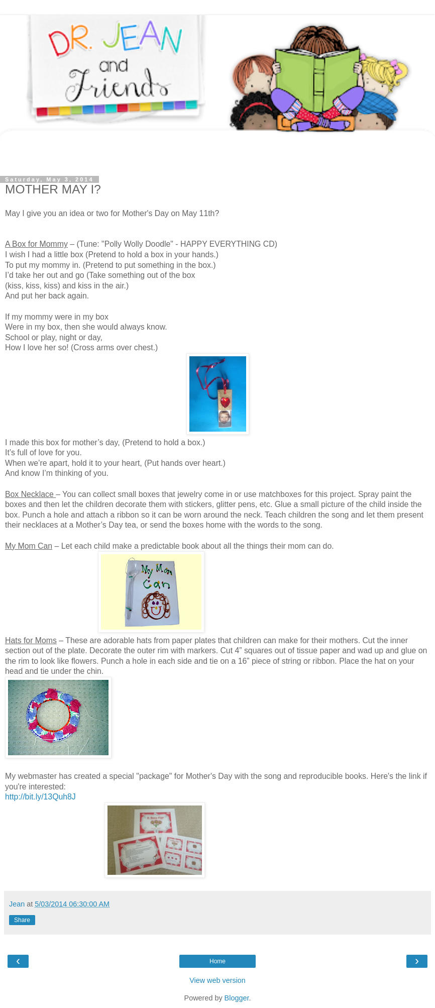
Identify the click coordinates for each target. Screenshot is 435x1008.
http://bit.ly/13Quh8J (40, 796)
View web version (217, 980)
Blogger (237, 998)
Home (217, 961)
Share (22, 920)
